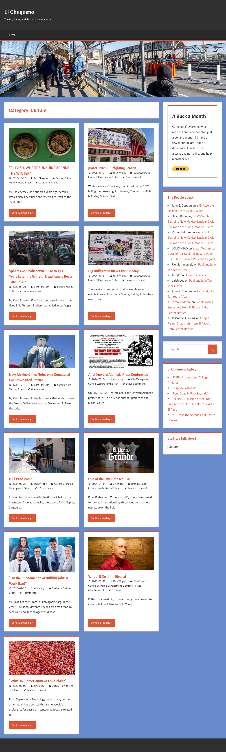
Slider (28, 182)
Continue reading (21, 213)
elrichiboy (118, 385)
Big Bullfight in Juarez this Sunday (116, 270)
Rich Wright (119, 172)
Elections (128, 585)
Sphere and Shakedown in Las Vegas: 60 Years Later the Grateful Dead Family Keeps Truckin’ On (39, 276)
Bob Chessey (41, 178)
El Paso (68, 178)
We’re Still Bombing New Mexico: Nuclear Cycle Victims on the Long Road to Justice (191, 221)
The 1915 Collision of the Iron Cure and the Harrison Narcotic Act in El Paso (191, 404)
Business (57, 588)
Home (12, 35)
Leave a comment (48, 182)
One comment (133, 177)
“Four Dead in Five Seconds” (190, 393)
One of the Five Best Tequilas (112, 478)
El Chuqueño (21, 11)
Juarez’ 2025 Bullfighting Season (114, 167)
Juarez (107, 177)
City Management (140, 385)
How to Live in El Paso (108, 488)
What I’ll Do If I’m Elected (109, 576)
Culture (59, 178)
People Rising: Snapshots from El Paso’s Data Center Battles (191, 307)
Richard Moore (181, 302)
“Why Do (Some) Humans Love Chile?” (41, 680)
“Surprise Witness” (184, 388)
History (13, 182)
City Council (140, 581)
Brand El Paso (138, 484)
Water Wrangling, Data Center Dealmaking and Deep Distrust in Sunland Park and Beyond (191, 254)
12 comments (45, 488)
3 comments (119, 590)
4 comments (29, 593)
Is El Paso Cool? (22, 478)
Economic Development (109, 585)
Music (21, 182)
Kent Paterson (41, 287)
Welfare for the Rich (107, 389)
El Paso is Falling (195, 275)
